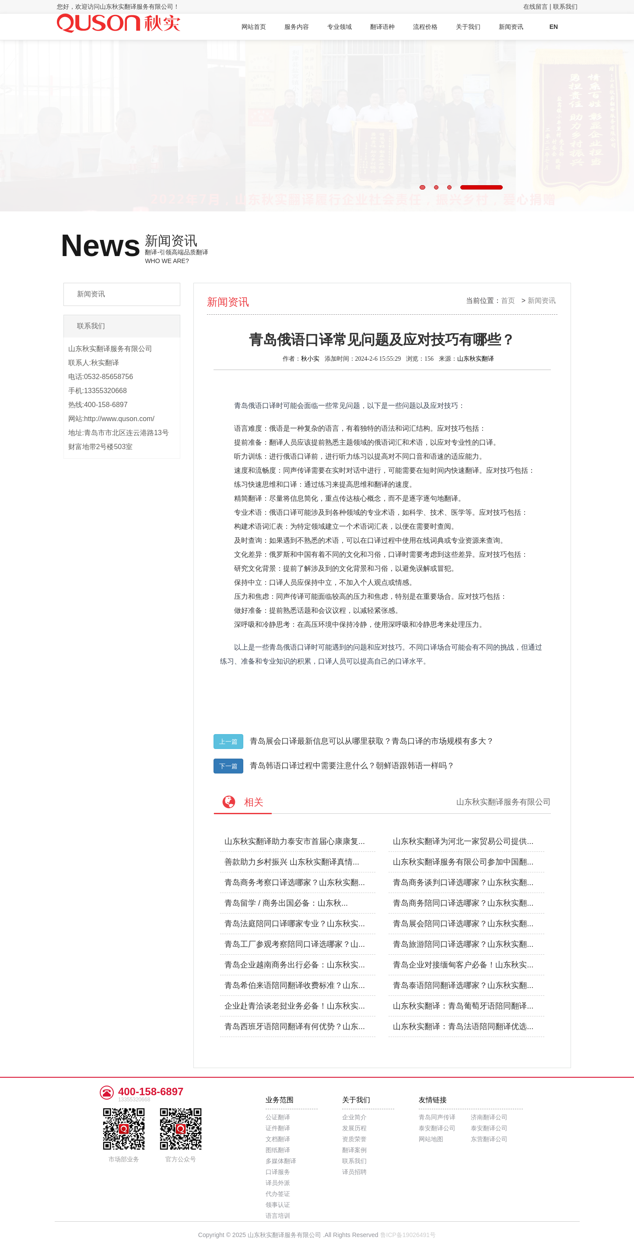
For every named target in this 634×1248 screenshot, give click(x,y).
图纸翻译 (278, 1149)
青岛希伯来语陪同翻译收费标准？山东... (294, 985)
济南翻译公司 (489, 1117)
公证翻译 (278, 1117)
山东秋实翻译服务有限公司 (503, 802)
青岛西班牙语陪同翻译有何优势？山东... (294, 1026)
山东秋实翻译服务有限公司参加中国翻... (463, 862)
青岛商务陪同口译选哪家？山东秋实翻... (463, 903)
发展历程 (354, 1128)
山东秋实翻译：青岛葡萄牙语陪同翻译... (463, 1006)
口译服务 (278, 1171)
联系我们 (565, 6)
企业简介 (354, 1117)
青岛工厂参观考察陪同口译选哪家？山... (294, 944)
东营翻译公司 (489, 1139)
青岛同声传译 (437, 1117)
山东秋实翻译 (475, 358)
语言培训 (278, 1215)
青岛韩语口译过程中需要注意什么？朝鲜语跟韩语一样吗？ (352, 765)
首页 (508, 300)
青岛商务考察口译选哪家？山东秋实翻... (294, 882)
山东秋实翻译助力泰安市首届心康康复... (294, 841)
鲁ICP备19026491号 (408, 1234)
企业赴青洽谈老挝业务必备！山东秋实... (294, 1006)
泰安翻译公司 (437, 1128)
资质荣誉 (354, 1139)
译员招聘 (354, 1171)
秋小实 (310, 358)
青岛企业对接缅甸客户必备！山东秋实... (463, 964)
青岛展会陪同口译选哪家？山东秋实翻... (463, 923)
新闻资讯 (542, 300)
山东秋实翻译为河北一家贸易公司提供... (463, 841)
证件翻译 (278, 1128)
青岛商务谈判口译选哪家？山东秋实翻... (463, 882)
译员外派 (278, 1182)
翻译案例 (354, 1149)
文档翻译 (278, 1139)
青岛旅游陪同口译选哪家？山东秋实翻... (463, 944)
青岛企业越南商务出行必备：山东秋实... (294, 964)
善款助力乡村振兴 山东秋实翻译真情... (291, 862)
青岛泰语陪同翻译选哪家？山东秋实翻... (463, 985)
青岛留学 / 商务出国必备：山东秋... (286, 903)
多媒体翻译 (281, 1160)
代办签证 (278, 1193)
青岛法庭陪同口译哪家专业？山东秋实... (294, 923)
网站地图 (431, 1139)
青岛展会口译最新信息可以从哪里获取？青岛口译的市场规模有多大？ (372, 741)
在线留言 (535, 6)
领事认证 (278, 1204)
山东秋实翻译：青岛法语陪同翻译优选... (463, 1026)
